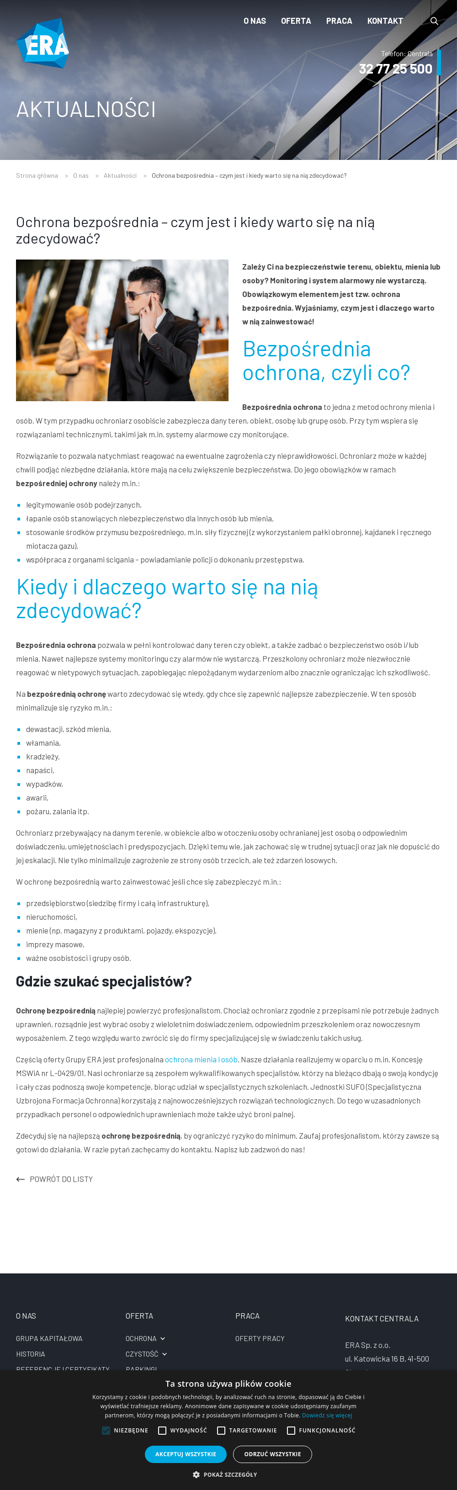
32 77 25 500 (395, 68)
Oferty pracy (260, 1338)
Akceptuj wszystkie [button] (185, 1454)
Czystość (142, 1353)
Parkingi (141, 1369)
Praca (339, 21)
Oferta (296, 21)
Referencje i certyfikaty (63, 1369)
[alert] (228, 1430)
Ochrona (141, 1338)
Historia (30, 1353)
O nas (255, 21)
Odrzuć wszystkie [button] (272, 1454)
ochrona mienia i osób (201, 1059)
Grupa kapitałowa (49, 1338)
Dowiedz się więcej (327, 1415)
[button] (228, 1474)
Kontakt (385, 21)
